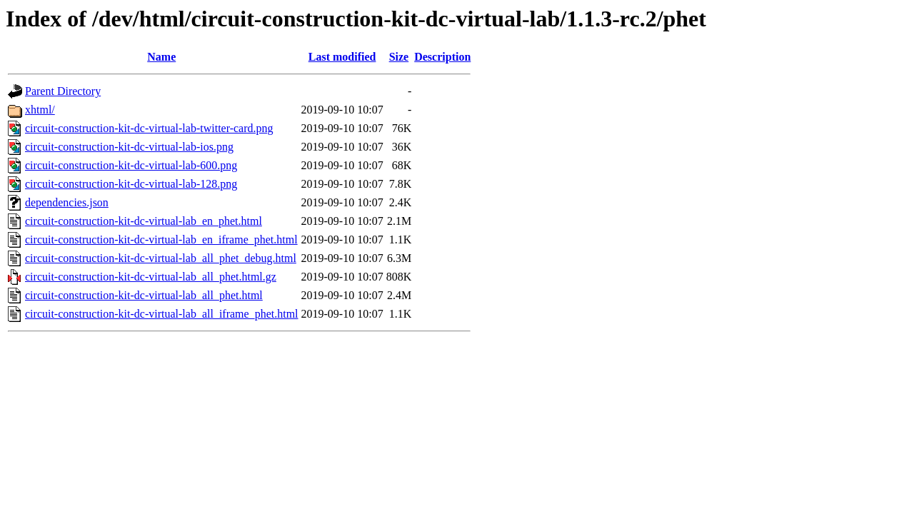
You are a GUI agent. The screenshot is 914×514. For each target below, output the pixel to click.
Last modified (342, 57)
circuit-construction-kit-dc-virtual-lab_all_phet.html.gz (150, 277)
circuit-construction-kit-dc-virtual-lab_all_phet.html (144, 295)
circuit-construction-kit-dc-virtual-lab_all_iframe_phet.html (161, 314)
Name (161, 57)
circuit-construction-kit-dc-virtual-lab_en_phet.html (143, 221)
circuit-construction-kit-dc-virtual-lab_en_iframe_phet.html (161, 239)
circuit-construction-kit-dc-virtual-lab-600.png (131, 165)
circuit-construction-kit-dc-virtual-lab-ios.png (129, 147)
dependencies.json (67, 202)
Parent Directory (63, 91)
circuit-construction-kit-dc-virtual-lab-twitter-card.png (149, 128)
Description (442, 57)
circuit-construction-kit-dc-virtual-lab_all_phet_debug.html (160, 258)
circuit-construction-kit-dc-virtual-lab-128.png (131, 184)
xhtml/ (40, 110)
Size (399, 57)
